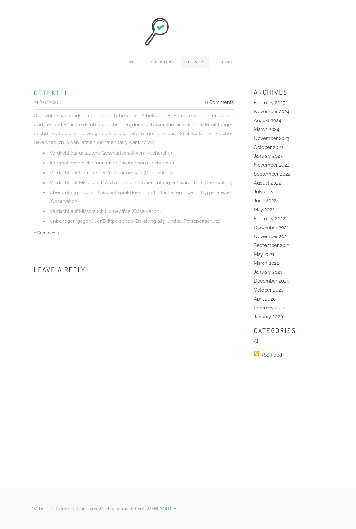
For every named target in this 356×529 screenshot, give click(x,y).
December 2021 (271, 227)
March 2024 (266, 129)
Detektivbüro (160, 62)
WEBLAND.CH (161, 508)
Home (128, 62)
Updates (195, 62)
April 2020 (265, 299)
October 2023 (268, 147)
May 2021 (264, 254)
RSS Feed (271, 355)
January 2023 (268, 156)
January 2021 (268, 272)
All (257, 341)
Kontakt (223, 62)
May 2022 (264, 210)
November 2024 (271, 111)
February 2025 (269, 102)
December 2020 (271, 281)
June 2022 (265, 201)
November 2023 (271, 138)
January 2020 (268, 317)
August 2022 (267, 183)
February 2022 (269, 218)
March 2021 (266, 263)
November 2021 (271, 236)
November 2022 (271, 165)
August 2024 (267, 120)
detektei (50, 92)
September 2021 (272, 245)
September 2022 (272, 174)
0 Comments (219, 102)
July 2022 (264, 192)
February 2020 (270, 308)
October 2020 (269, 290)
